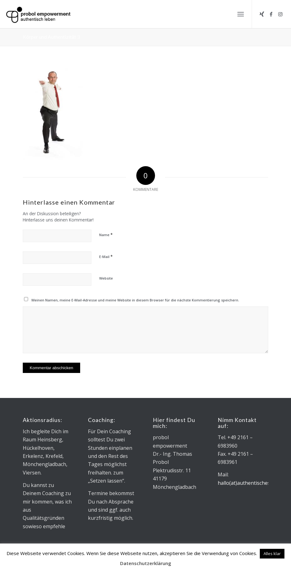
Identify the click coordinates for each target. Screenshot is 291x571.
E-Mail (106, 256)
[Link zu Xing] (261, 14)
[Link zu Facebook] (271, 14)
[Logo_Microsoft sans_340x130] (38, 14)
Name (106, 234)
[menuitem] (240, 14)
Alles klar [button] (272, 553)
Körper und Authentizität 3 (51, 37)
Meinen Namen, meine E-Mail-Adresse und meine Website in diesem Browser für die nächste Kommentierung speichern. (135, 300)
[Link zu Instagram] (280, 14)
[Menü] (240, 14)
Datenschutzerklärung (145, 563)
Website (106, 278)
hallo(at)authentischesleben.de (254, 482)
